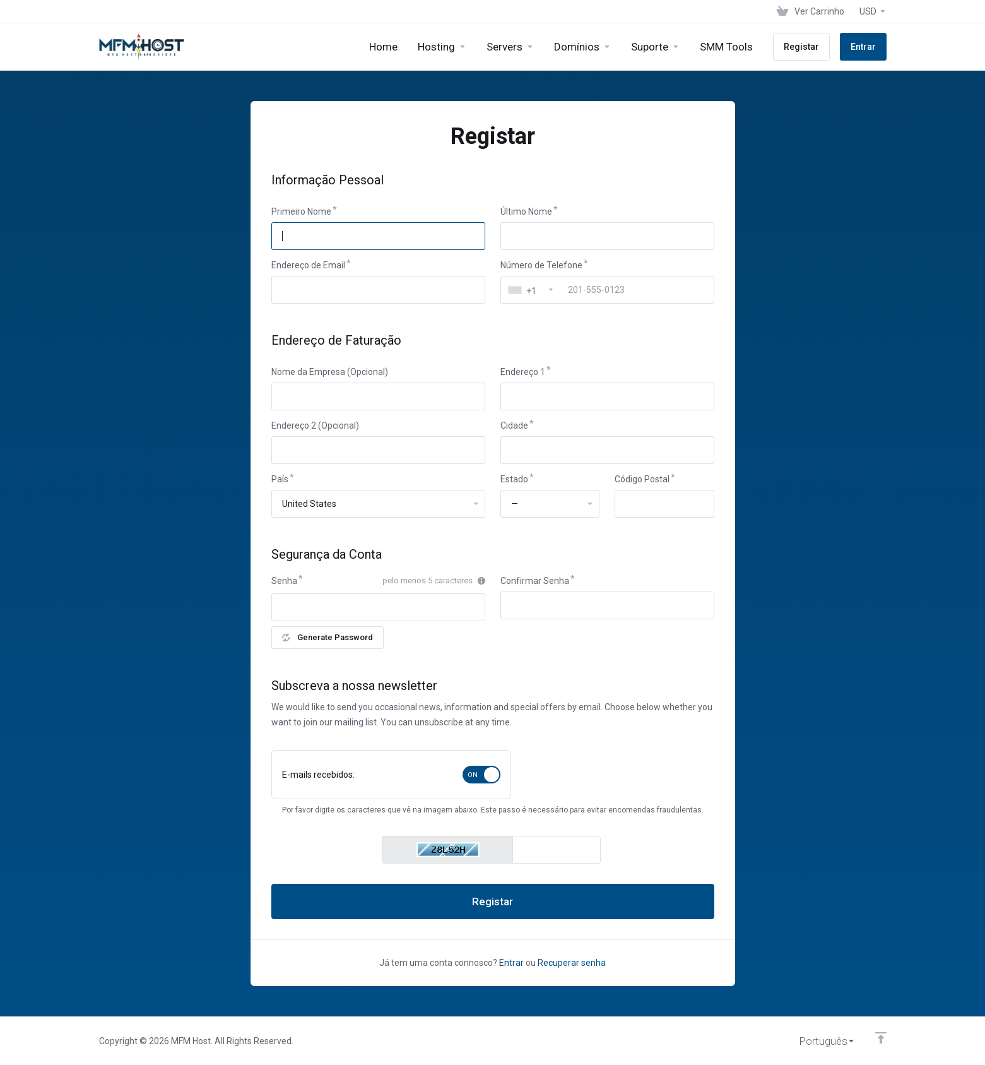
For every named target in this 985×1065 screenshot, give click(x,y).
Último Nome (526, 211)
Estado (514, 479)
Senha (284, 581)
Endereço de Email (308, 265)
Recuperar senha (572, 963)
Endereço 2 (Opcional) (315, 425)
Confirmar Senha (534, 581)
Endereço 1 (522, 372)
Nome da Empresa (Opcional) (329, 372)
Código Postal (642, 479)
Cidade (514, 425)
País (279, 479)
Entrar (511, 963)
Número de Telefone (541, 265)
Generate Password (327, 637)
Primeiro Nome (301, 211)
